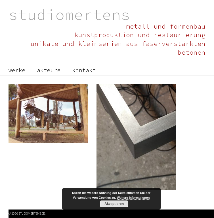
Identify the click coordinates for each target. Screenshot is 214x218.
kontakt (84, 70)
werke (17, 70)
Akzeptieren (114, 204)
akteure (49, 70)
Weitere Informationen (133, 197)
